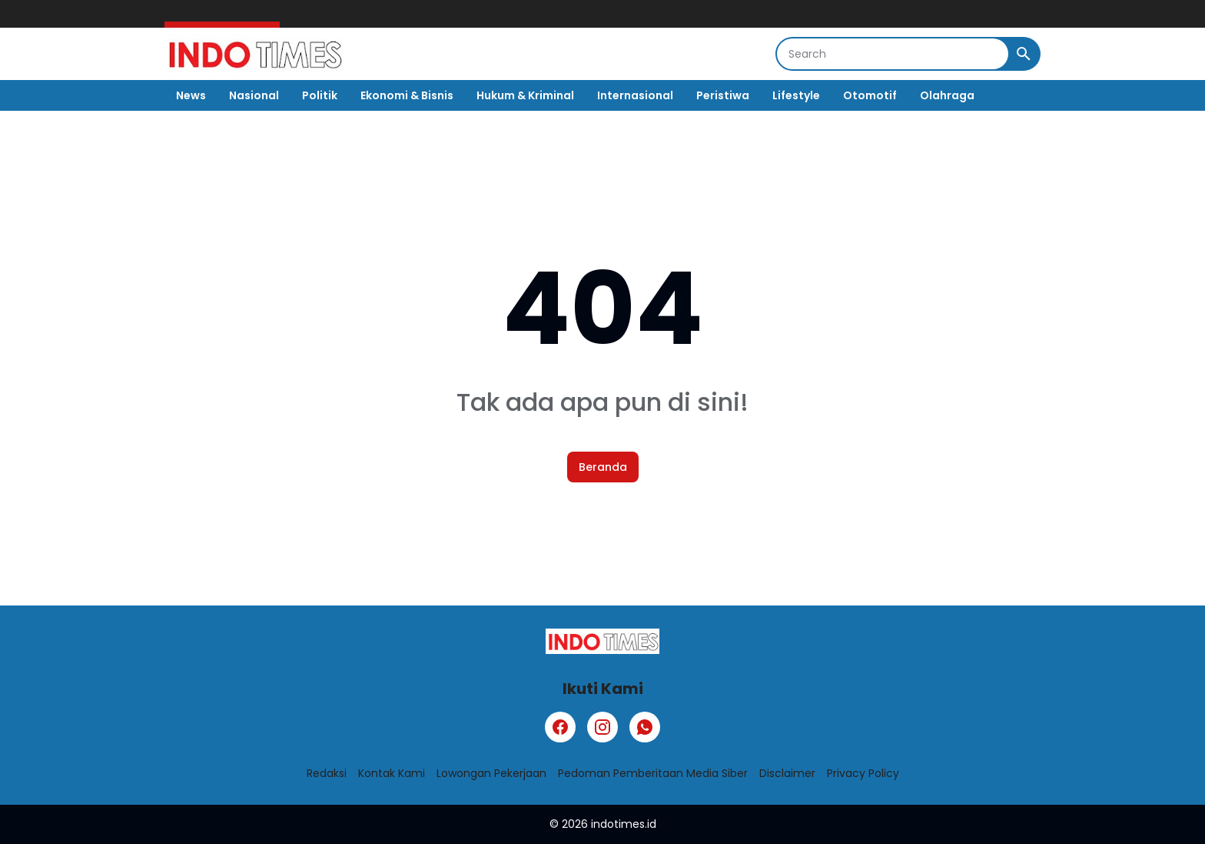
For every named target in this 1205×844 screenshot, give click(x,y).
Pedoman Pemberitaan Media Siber (653, 773)
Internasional (635, 95)
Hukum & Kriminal (525, 95)
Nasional (254, 95)
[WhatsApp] (644, 727)
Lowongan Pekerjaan (491, 773)
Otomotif (870, 95)
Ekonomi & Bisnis (406, 95)
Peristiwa (722, 95)
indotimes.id (623, 824)
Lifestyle (796, 95)
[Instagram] (602, 727)
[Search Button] (1023, 53)
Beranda (603, 467)
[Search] (892, 53)
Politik (319, 95)
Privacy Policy (863, 773)
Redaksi (327, 773)
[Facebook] (560, 727)
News (191, 95)
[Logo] (602, 641)
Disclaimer (787, 773)
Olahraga (947, 95)
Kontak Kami (391, 773)
